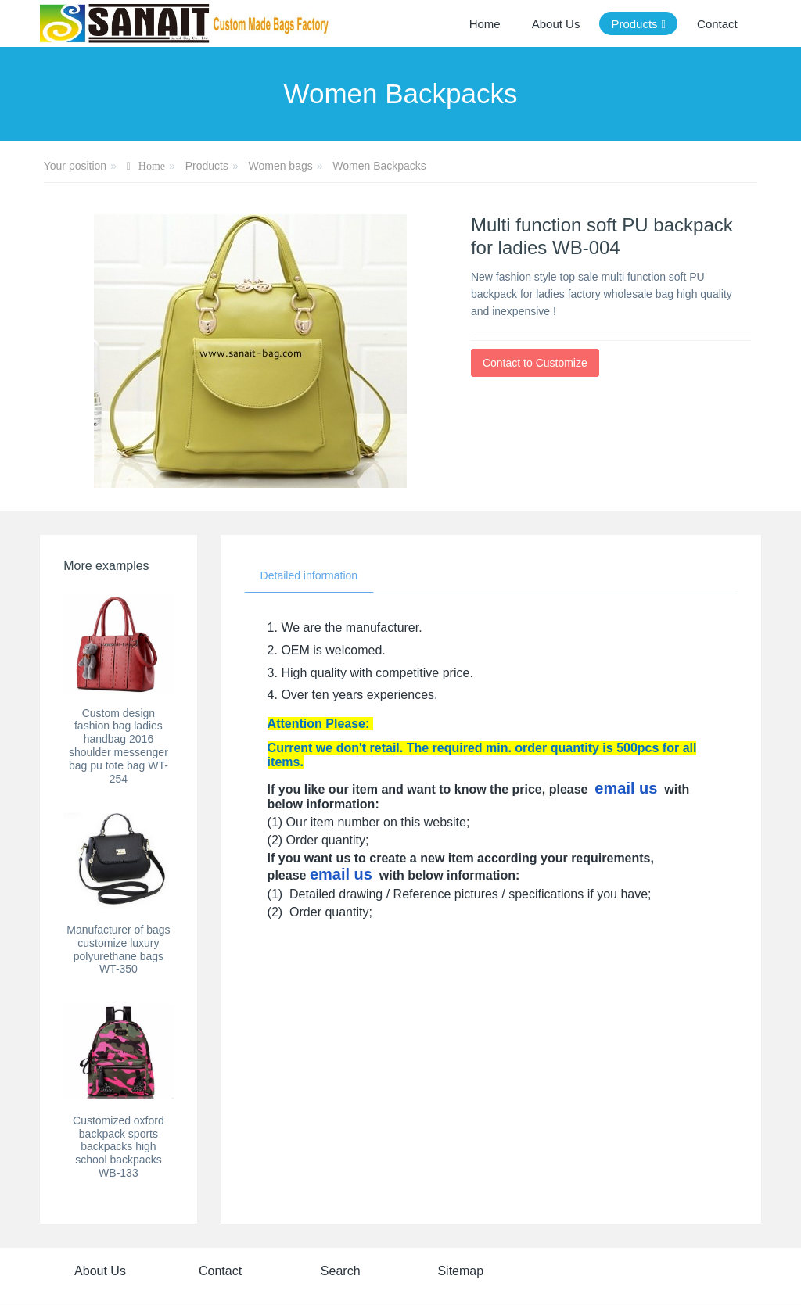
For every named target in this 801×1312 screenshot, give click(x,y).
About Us (100, 1271)
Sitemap (460, 1271)
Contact (220, 1271)
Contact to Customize (535, 363)
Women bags (280, 166)
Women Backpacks (379, 166)
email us (625, 788)
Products (206, 166)
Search (341, 1271)
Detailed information (309, 575)
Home (485, 23)
